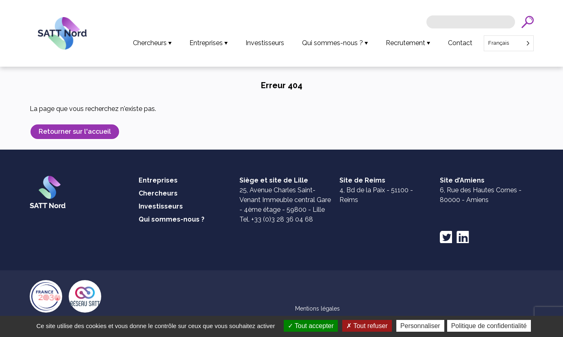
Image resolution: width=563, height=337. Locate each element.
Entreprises (206, 43)
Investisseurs (265, 43)
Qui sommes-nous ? (332, 43)
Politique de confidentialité (489, 325)
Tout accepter (311, 325)
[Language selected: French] (509, 43)
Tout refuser (367, 325)
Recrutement (405, 43)
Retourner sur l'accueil (75, 131)
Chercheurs (150, 43)
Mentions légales (317, 308)
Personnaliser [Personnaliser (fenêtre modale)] (420, 325)
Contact (460, 43)
